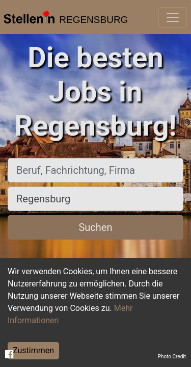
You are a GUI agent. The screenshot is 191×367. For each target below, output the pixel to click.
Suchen (95, 227)
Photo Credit (172, 356)
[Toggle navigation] (172, 17)
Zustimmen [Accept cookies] (33, 350)
